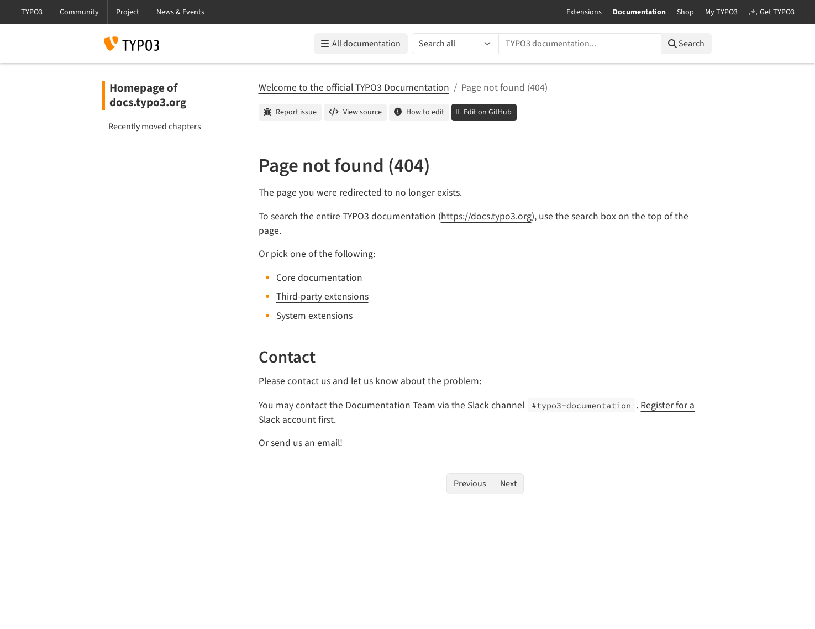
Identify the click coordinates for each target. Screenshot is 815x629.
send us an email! (307, 443)
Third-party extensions (322, 296)
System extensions (314, 316)
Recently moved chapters (154, 126)
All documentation (361, 44)
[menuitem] (164, 126)
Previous (470, 484)
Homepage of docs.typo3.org (147, 95)
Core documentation (319, 278)
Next (508, 484)
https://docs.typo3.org (486, 216)
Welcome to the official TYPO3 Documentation (354, 88)
